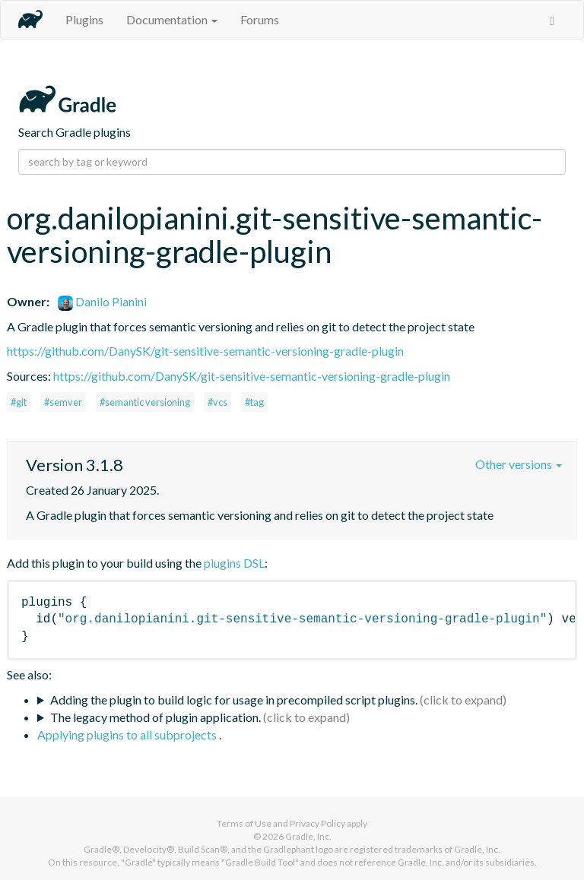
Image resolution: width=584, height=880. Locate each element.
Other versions (518, 464)
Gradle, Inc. (308, 836)
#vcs (217, 402)
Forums (259, 19)
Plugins (84, 19)
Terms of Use (244, 823)
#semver (63, 402)
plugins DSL (234, 563)
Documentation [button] (171, 19)
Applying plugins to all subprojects (128, 734)
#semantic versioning (145, 402)
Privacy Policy (317, 823)
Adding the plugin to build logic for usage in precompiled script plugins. (233, 699)
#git (19, 402)
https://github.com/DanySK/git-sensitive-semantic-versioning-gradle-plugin (205, 350)
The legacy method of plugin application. (155, 717)
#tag (254, 402)
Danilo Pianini (102, 301)
